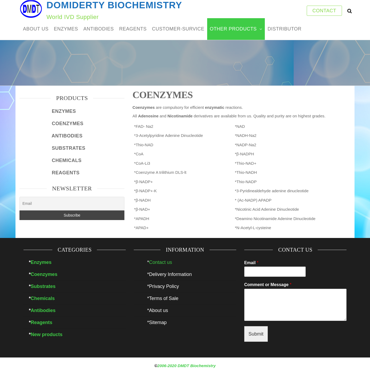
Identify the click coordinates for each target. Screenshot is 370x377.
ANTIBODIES (98, 29)
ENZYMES (66, 29)
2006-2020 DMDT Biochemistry (186, 365)
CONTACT (324, 10)
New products (46, 334)
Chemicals (43, 298)
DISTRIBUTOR (284, 29)
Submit (256, 334)
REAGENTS (133, 29)
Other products (233, 29)
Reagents (41, 322)
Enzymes (41, 262)
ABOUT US (36, 29)
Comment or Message (268, 284)
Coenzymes (44, 274)
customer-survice (178, 29)
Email (251, 262)
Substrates (43, 286)
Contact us (160, 262)
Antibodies (43, 310)
